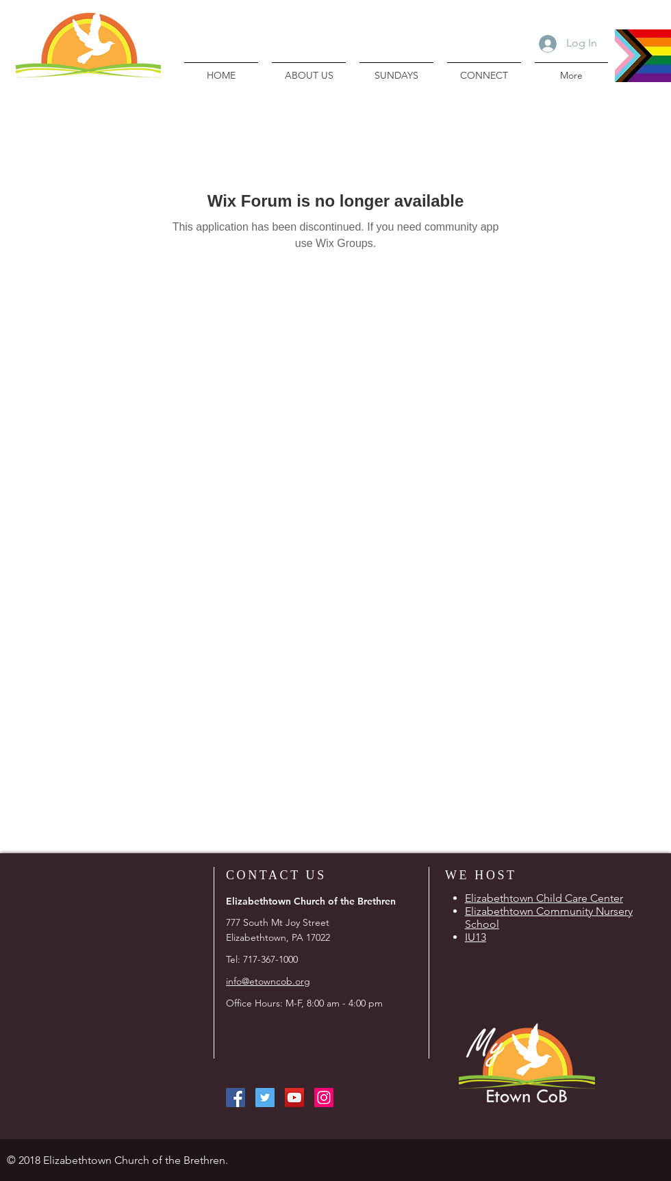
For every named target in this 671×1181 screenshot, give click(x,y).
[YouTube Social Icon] (294, 1097)
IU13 (475, 937)
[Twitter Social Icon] (265, 1097)
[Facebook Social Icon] (235, 1097)
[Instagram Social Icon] (323, 1097)
